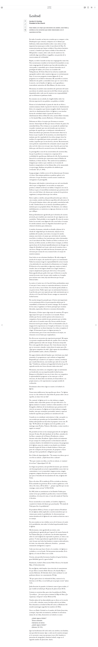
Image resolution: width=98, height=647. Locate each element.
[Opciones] (94, 7)
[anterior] (2, 325)
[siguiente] (95, 325)
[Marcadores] (88, 7)
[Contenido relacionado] (91, 7)
